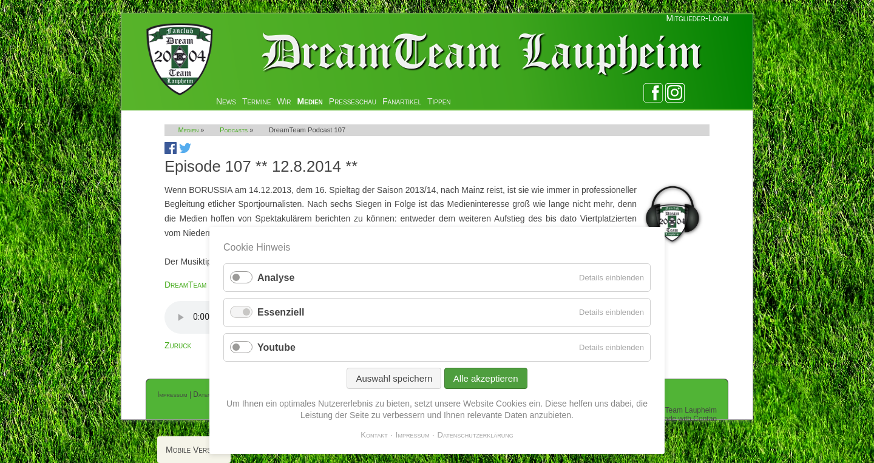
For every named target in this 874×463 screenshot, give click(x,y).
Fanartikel (401, 101)
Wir (284, 101)
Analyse (275, 277)
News (226, 101)
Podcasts (234, 129)
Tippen (439, 101)
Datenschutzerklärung (475, 434)
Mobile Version (194, 450)
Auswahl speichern (394, 378)
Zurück (177, 345)
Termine (256, 101)
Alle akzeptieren (485, 378)
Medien (310, 101)
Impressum (172, 394)
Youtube (276, 347)
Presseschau (352, 101)
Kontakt (374, 434)
